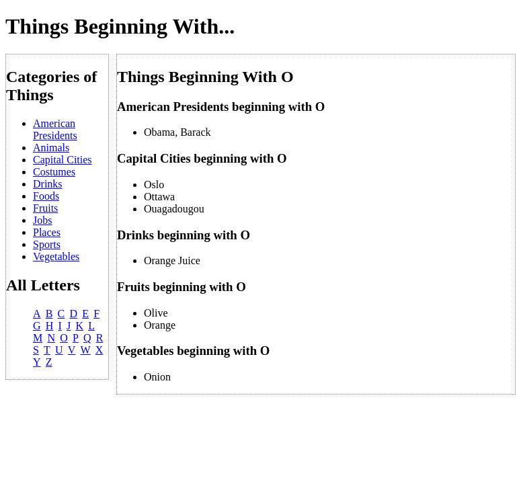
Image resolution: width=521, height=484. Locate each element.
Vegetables (56, 256)
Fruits (45, 208)
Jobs (42, 220)
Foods (46, 196)
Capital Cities (62, 159)
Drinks (48, 184)
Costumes (54, 171)
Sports (47, 244)
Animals (51, 147)
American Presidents (55, 129)
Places (47, 232)
